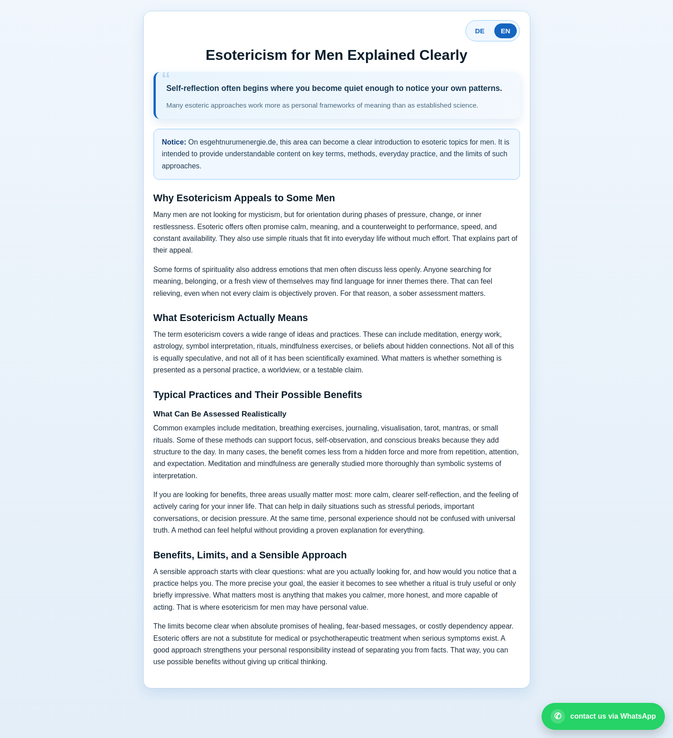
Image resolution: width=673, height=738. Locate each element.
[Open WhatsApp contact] (603, 716)
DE (479, 31)
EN (505, 31)
